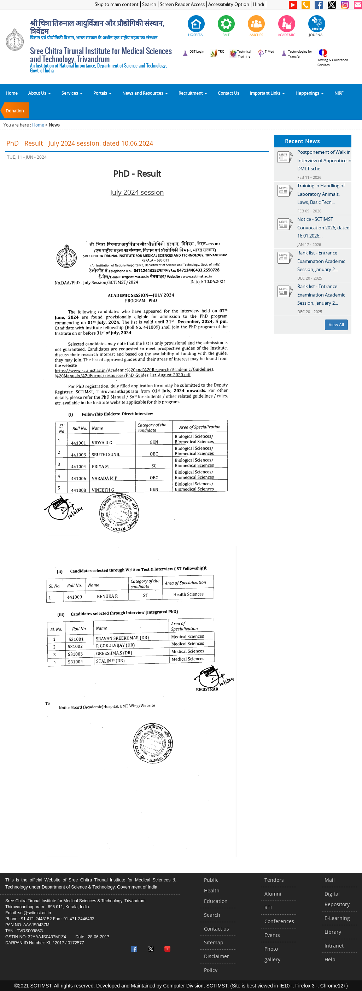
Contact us (216, 928)
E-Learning (337, 918)
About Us (39, 93)
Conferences (279, 921)
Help (330, 959)
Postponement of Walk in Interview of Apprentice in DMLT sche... (324, 160)
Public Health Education (216, 890)
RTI (268, 907)
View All (336, 325)
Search (149, 4)
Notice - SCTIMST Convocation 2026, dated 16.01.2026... (323, 227)
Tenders (274, 879)
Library (333, 931)
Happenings (310, 93)
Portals (102, 93)
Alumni (272, 893)
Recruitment (193, 93)
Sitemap (213, 942)
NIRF (338, 93)
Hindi (258, 4)
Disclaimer (216, 956)
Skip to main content (117, 4)
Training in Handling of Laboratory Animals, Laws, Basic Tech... (321, 193)
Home (12, 93)
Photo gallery (272, 954)
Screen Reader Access (182, 4)
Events (272, 935)
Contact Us (228, 93)
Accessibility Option (228, 4)
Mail (330, 879)
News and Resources (145, 93)
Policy (210, 970)
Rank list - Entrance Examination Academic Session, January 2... (321, 261)
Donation (15, 110)
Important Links (267, 93)
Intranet (334, 945)
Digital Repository (337, 899)
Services (72, 93)
